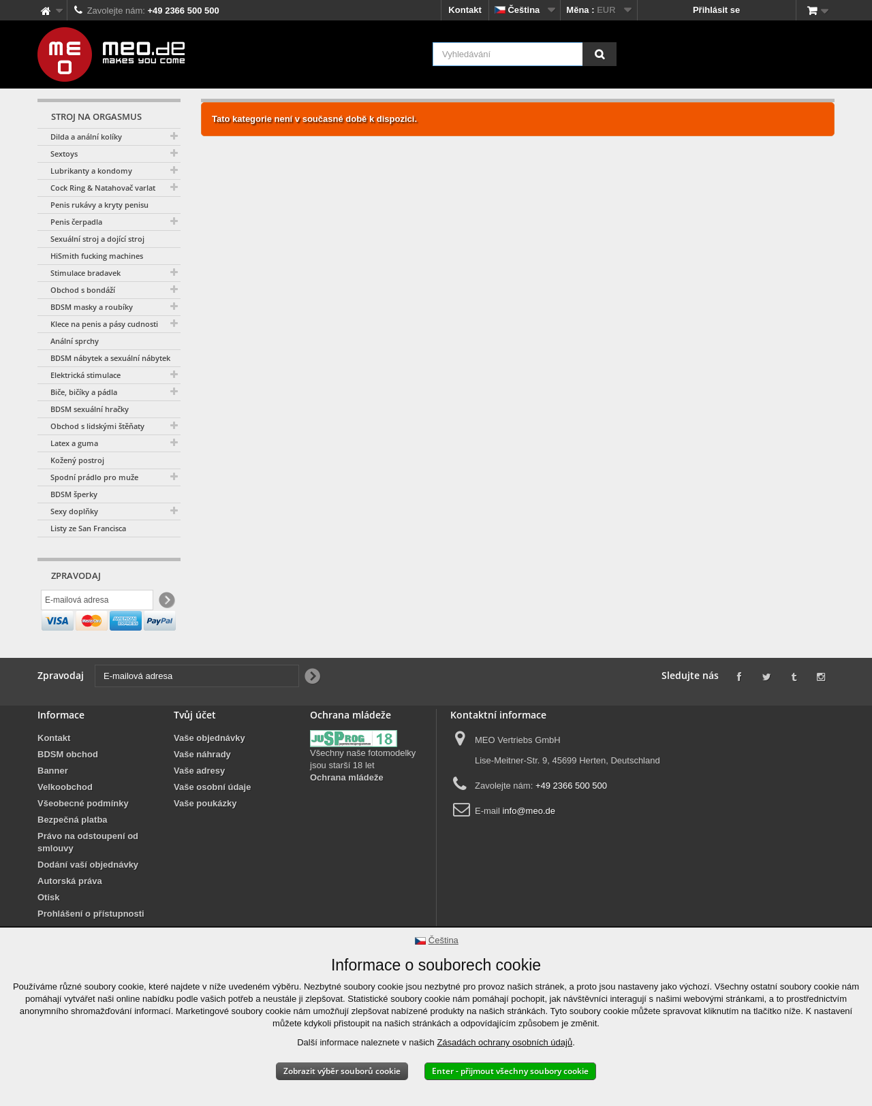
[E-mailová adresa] (97, 601)
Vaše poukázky (205, 833)
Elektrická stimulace (85, 375)
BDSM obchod (67, 784)
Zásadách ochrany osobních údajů (504, 1042)
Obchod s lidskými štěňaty (97, 426)
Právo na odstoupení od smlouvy (87, 872)
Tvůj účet (195, 744)
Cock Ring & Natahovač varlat (102, 188)
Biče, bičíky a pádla (83, 392)
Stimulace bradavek (85, 273)
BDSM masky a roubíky (91, 307)
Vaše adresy (199, 800)
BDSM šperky (73, 494)
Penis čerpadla (76, 222)
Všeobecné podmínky (83, 833)
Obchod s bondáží (82, 290)
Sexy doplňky (74, 511)
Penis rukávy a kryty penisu (99, 205)
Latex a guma (74, 443)
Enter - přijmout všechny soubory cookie (510, 1071)
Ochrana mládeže (347, 807)
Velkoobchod (65, 817)
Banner (52, 800)
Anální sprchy (74, 341)
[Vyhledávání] (599, 54)
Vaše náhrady (202, 784)
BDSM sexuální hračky (89, 409)
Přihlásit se (716, 10)
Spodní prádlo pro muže (94, 477)
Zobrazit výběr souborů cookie (342, 1071)
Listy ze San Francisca (88, 528)
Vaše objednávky (209, 768)
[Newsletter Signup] (166, 601)
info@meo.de (528, 841)
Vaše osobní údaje (212, 817)
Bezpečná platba (72, 849)
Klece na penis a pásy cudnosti (104, 324)
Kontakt (464, 10)
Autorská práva (69, 911)
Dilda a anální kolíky (86, 136)
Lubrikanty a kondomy (91, 170)
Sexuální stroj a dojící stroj (97, 239)
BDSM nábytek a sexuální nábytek (110, 358)
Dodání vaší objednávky (87, 894)
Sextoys (64, 153)
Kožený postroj (77, 460)
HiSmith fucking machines (96, 256)
